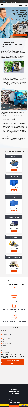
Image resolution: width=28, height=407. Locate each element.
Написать (4, 405)
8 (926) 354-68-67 (22, 5)
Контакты (13, 363)
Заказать (20, 34)
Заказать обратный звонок (13, 360)
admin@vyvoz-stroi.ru (14, 402)
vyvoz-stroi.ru (14, 386)
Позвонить (23, 405)
